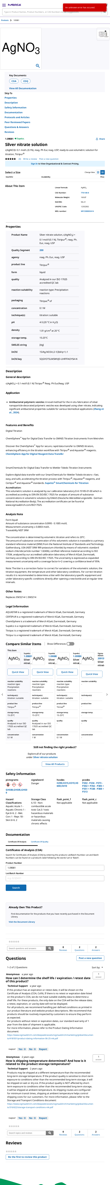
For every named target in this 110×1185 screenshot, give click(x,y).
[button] (98, 975)
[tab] (7, 20)
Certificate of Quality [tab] (39, 841)
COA (13, 81)
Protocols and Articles (17, 117)
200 (41, 250)
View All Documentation (22, 88)
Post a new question (90, 958)
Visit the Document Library (22, 921)
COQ (25, 81)
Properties (11, 97)
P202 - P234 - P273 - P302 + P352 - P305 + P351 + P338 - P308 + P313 (93, 787)
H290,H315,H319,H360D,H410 (67, 784)
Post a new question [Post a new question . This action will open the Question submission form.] (49, 158)
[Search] (104, 12)
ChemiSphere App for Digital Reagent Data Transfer (35, 453)
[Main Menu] (4, 5)
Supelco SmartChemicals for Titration (66, 483)
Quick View (18, 672)
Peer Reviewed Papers (17, 122)
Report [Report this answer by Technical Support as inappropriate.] (43, 1049)
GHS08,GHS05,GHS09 (16, 791)
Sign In (34, 163)
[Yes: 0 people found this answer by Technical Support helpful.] (22, 1049)
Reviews (9, 132)
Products (5, 20)
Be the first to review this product (28, 1157)
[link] (14, 941)
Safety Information (15, 107)
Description (11, 102)
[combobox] (55, 12)
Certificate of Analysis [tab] (17, 841)
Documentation (13, 112)
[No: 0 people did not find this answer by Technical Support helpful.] (32, 1049)
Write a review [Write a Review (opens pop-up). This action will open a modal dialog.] (30, 158)
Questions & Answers (17, 127)
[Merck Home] (14, 5)
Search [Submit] (16, 887)
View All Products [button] (54, 764)
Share (100, 138)
